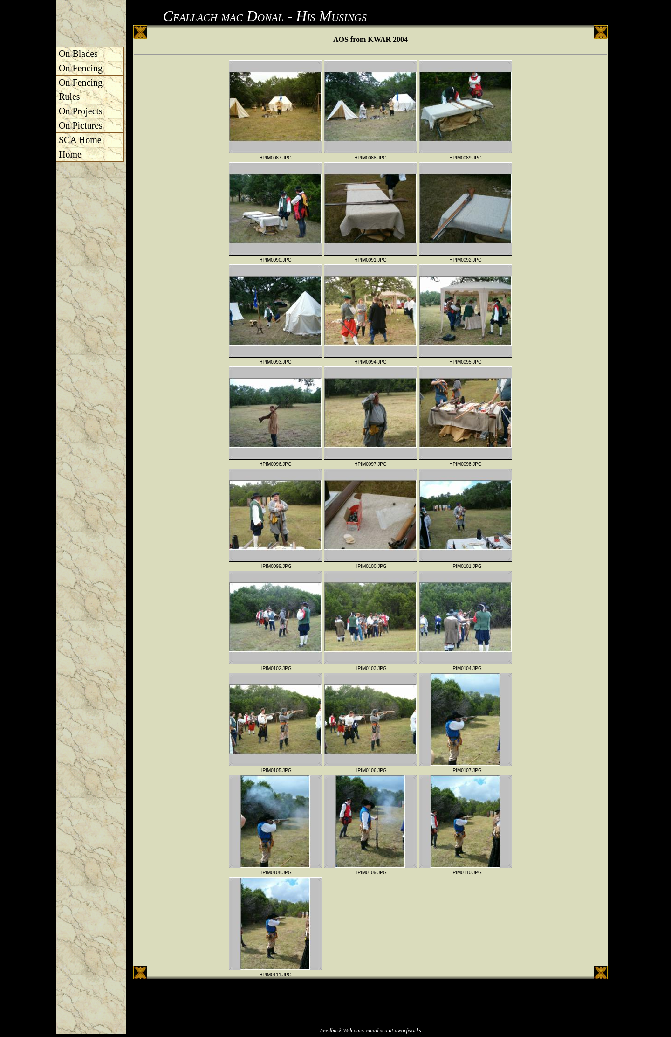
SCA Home (80, 140)
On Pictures (81, 125)
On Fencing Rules (81, 89)
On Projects (81, 111)
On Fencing (81, 68)
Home (70, 154)
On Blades (78, 53)
